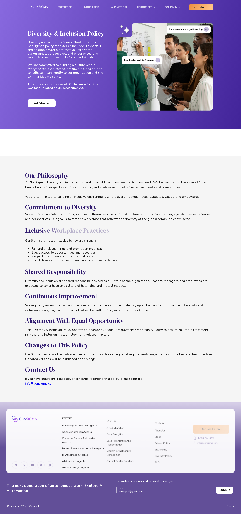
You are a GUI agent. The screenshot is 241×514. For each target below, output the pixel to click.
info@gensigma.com (39, 383)
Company (170, 7)
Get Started (201, 7)
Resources (144, 7)
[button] (66, 7)
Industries (91, 7)
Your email (124, 488)
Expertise (65, 7)
